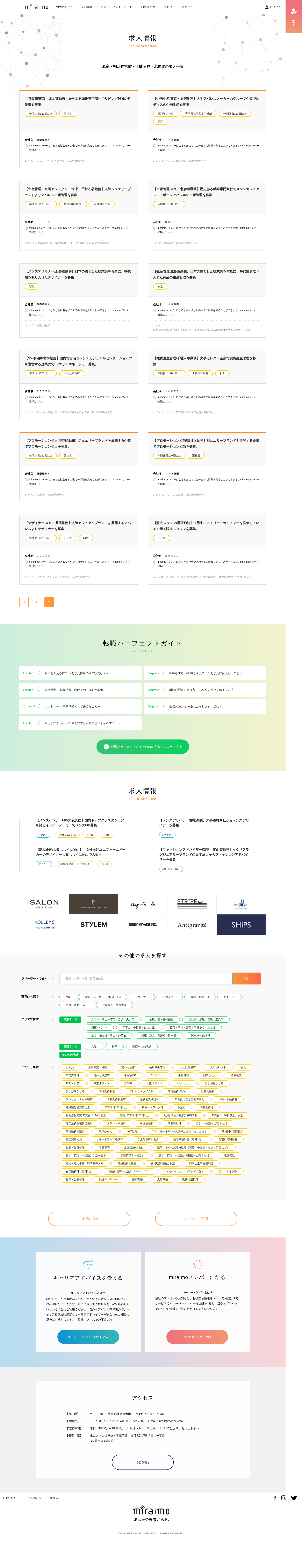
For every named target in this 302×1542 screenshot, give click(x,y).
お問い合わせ (11, 1497)
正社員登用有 (102, 204)
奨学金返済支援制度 (201, 1163)
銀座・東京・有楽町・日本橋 (158, 1035)
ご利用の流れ (89, 1218)
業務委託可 (72, 1075)
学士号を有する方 (148, 1139)
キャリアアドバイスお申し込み (88, 1336)
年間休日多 (72, 1083)
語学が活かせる (75, 1091)
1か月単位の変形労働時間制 (180, 1115)
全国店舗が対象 (133, 1147)
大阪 (94, 1046)
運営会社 (55, 1497)
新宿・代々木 (99, 1027)
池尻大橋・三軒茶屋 (161, 1019)
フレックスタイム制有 (79, 1099)
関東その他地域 (200, 1035)
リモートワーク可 (152, 1107)
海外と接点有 (102, 1075)
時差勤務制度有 (116, 1099)
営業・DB (230, 996)
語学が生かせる (214, 1083)
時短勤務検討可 (73, 204)
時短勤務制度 (107, 1091)
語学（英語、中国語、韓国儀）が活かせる (184, 1155)
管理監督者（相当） (132, 1155)
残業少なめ (105, 1131)
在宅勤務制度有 (227, 1139)
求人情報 (86, 7)
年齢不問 (104, 1147)
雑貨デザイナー (108, 1179)
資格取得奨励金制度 (163, 1163)
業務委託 (236, 1075)
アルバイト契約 (228, 1171)
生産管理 (183, 1075)
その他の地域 (70, 1054)
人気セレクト (218, 1067)
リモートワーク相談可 (109, 1139)
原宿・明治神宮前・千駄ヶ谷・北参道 (192, 1027)
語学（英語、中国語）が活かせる (86, 1155)
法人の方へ (34, 1497)
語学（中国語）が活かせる (212, 1123)
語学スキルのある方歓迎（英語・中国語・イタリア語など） (193, 1147)
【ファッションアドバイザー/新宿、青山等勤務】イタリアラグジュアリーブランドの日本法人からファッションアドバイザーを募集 (204, 854)
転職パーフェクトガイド (116, 7)
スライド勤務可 (116, 1123)
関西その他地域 (141, 1046)
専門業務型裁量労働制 (198, 113)
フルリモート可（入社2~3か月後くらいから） (179, 1131)
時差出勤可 (174, 1123)
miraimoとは (64, 7)
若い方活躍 (128, 1067)
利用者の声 (148, 7)
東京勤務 (137, 1179)
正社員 (68, 113)
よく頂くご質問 (196, 1218)
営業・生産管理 (75, 1179)
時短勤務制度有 (127, 1163)
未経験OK (130, 1075)
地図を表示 (143, 1462)
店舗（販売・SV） (171, 869)
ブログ (168, 7)
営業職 (128, 1083)
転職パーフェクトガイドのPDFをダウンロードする (143, 747)
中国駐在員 (146, 1123)
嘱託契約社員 (166, 113)
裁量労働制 (207, 1091)
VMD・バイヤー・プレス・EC (102, 996)
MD (43, 835)
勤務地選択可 (66, 864)
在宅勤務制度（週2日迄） (188, 1139)
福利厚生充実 (157, 1067)
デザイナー (167, 835)
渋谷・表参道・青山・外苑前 (108, 1035)
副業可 (182, 1107)
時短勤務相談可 (75, 1131)
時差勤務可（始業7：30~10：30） (129, 1171)
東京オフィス (102, 1083)
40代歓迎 (132, 1131)
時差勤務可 (206, 1107)
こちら (40, 149)
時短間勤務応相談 (232, 1131)
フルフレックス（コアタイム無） (184, 1171)
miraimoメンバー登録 (197, 1336)
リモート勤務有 (227, 1099)
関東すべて (70, 1019)
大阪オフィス (154, 1083)
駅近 (160, 121)
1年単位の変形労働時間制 (188, 1099)
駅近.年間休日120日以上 (134, 1115)
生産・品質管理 (75, 1147)
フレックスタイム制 (141, 1091)
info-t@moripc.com (171, 1421)
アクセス (187, 7)
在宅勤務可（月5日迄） (80, 1171)
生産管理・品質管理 (114, 1004)
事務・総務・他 (200, 996)
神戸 (114, 1046)
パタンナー (169, 996)
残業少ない (210, 1075)
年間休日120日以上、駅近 (227, 1115)
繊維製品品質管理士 (78, 1107)
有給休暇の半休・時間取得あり (84, 1163)
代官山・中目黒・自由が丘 (139, 1027)
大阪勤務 (162, 1179)
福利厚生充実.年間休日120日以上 (86, 1115)
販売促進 (229, 1155)
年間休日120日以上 (40, 113)
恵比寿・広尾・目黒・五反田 (206, 1019)
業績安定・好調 (97, 1067)
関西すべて (70, 1046)
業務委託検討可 (149, 1099)
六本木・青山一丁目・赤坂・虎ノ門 (112, 1019)
